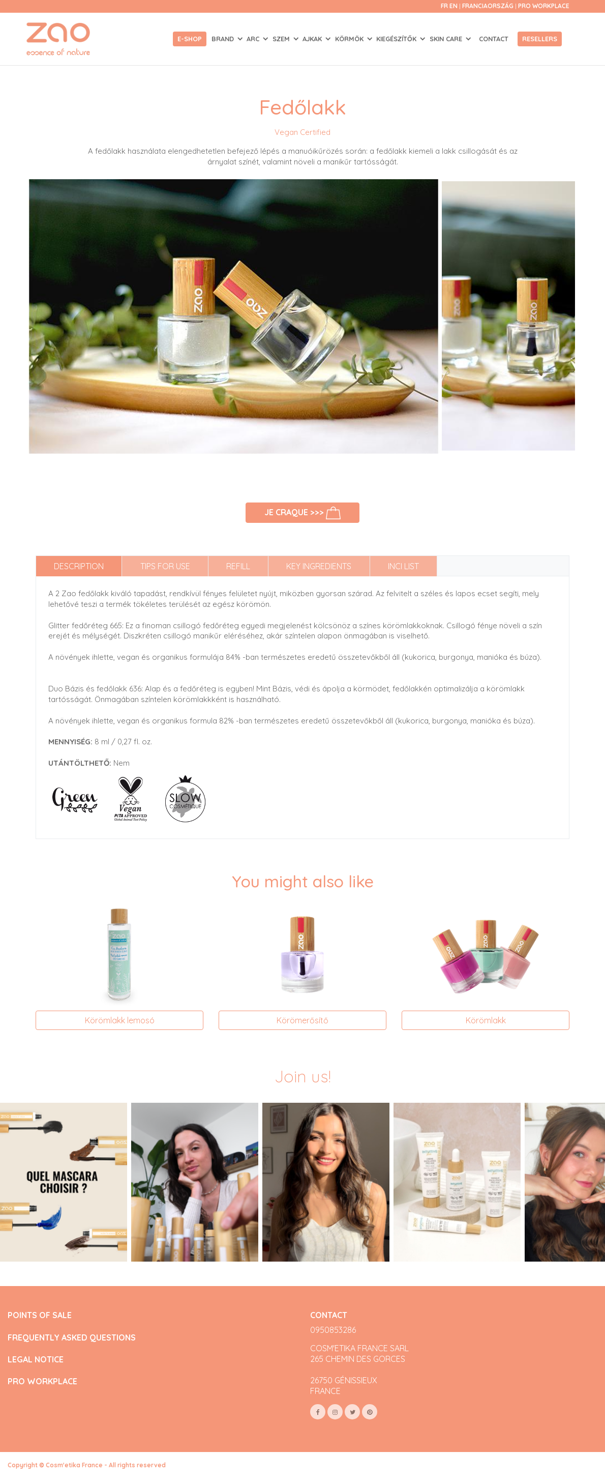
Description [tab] (79, 566)
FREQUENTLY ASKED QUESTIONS (72, 1338)
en (453, 6)
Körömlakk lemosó (120, 1020)
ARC (254, 39)
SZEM (282, 39)
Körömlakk (486, 1020)
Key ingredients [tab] (318, 566)
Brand (223, 39)
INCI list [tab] (403, 566)
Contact (493, 39)
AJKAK (313, 39)
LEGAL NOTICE (36, 1359)
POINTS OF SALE (40, 1315)
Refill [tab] (238, 566)
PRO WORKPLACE (42, 1381)
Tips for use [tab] (165, 566)
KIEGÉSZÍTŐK (397, 39)
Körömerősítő (302, 1020)
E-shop (189, 39)
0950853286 (333, 1330)
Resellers (539, 39)
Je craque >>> (302, 513)
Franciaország (488, 6)
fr (444, 6)
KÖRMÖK (350, 39)
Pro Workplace (543, 6)
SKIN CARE (447, 39)
